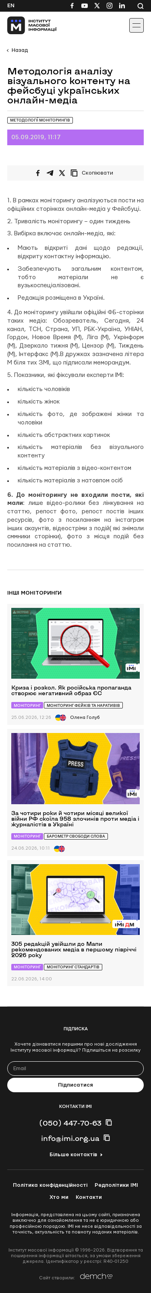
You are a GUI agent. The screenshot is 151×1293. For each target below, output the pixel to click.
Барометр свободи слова (76, 836)
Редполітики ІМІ (116, 1185)
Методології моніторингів (40, 120)
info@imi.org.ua (70, 1138)
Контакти (89, 1197)
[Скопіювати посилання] (93, 173)
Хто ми (59, 1197)
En (10, 5)
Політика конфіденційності (50, 1185)
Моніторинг (27, 705)
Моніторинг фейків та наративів (83, 705)
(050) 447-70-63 (70, 1122)
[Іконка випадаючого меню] (136, 25)
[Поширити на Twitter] (62, 173)
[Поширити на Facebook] (37, 173)
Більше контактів (73, 1154)
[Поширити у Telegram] (50, 173)
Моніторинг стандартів (73, 967)
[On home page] (24, 25)
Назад (20, 50)
